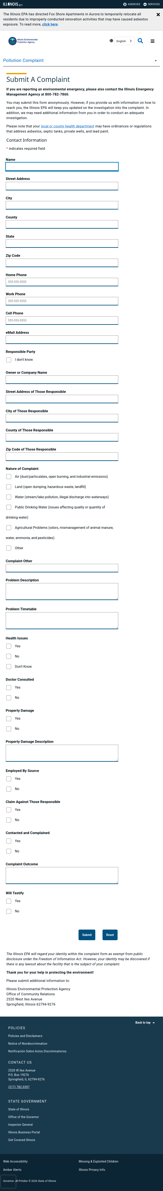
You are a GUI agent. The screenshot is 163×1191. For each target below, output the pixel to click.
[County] (62, 224)
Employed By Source (22, 771)
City (9, 198)
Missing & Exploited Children (98, 1161)
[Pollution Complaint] (154, 60)
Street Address (18, 179)
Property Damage (20, 710)
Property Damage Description (29, 741)
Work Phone (15, 294)
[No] (8, 656)
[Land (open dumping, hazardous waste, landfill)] (8, 486)
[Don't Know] (8, 666)
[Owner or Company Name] (62, 379)
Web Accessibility (15, 1161)
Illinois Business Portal (24, 1132)
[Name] (62, 167)
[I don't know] (8, 359)
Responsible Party (20, 351)
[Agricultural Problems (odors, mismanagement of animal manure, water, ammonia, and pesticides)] (8, 527)
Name (10, 159)
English (121, 41)
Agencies (131, 4)
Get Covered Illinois (21, 1140)
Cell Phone (14, 313)
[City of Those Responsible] (62, 418)
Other (19, 548)
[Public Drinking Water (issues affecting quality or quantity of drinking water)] (8, 507)
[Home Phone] (62, 282)
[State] (62, 243)
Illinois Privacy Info (92, 1169)
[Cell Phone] (62, 320)
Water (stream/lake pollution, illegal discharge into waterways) (62, 497)
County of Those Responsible (29, 430)
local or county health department (67, 126)
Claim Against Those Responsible (33, 802)
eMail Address (17, 332)
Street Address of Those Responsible (36, 391)
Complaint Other (19, 561)
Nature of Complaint (22, 468)
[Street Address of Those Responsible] (62, 399)
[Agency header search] (140, 41)
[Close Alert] (158, 14)
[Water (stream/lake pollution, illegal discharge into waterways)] (8, 497)
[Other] (8, 548)
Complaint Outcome (22, 864)
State (10, 236)
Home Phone (16, 275)
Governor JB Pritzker (15, 1181)
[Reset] (110, 935)
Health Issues (17, 638)
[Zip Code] (62, 263)
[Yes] (8, 646)
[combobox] (124, 41)
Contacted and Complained (28, 833)
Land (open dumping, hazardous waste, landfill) (50, 487)
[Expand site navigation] (152, 41)
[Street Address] (62, 186)
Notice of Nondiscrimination (27, 1043)
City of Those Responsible (27, 411)
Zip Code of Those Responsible (31, 449)
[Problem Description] (62, 591)
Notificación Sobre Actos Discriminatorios (37, 1051)
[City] (62, 205)
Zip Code (13, 255)
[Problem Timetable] (62, 620)
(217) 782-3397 (19, 1087)
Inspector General (20, 1124)
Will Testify (15, 893)
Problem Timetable (21, 609)
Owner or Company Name (26, 372)
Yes (17, 646)
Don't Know (23, 667)
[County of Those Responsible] (62, 437)
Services (151, 4)
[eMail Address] (62, 339)
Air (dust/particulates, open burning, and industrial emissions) (61, 477)
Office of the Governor (23, 1117)
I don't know (24, 360)
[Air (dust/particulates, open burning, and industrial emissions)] (8, 476)
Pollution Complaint (23, 60)
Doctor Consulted (20, 679)
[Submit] (87, 935)
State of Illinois (18, 1109)
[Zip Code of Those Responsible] (62, 456)
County (11, 217)
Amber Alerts (12, 1169)
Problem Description (22, 580)
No (17, 656)
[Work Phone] (62, 301)
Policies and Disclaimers (25, 1036)
